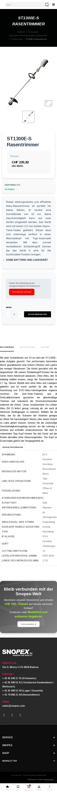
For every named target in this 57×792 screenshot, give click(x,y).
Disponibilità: (13, 185)
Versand (45, 347)
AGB (40, 779)
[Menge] (14, 314)
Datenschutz (48, 779)
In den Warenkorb (37, 314)
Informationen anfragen (21, 292)
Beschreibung (7, 347)
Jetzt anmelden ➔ (28, 624)
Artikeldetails (27, 347)
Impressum (32, 779)
